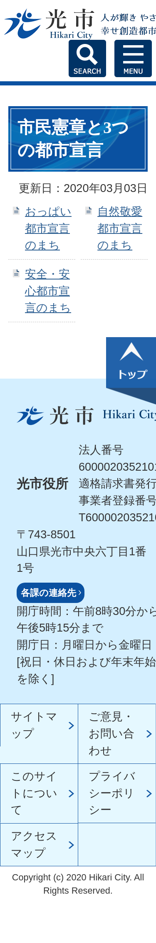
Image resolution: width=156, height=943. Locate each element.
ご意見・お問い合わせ (111, 733)
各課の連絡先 (48, 593)
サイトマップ (34, 725)
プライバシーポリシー (112, 793)
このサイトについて (34, 793)
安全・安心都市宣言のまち (48, 290)
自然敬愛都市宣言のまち (119, 228)
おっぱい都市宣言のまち (48, 228)
